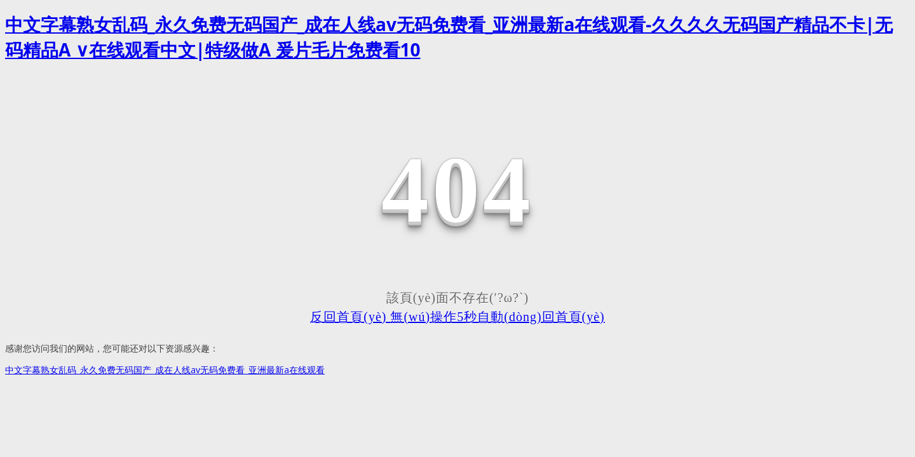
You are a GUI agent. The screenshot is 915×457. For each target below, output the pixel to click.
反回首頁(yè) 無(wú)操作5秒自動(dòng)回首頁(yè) (457, 317)
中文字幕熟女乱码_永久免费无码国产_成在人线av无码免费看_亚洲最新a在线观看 (165, 370)
